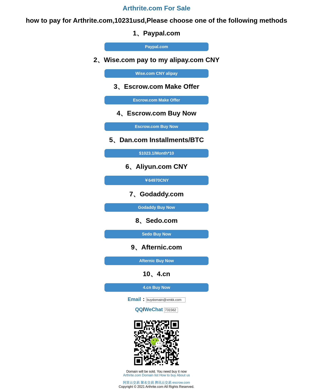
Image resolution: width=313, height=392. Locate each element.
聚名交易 (147, 382)
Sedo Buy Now (156, 234)
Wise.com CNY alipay (156, 73)
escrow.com (181, 382)
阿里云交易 (131, 382)
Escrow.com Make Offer (156, 100)
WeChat (153, 309)
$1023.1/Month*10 (156, 153)
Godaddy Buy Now (156, 207)
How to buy (167, 375)
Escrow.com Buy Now (156, 126)
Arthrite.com (132, 375)
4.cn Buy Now (156, 287)
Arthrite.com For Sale (156, 8)
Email (134, 299)
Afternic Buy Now (156, 260)
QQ (139, 309)
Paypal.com (156, 46)
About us (183, 375)
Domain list (150, 375)
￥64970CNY (156, 180)
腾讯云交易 (163, 382)
